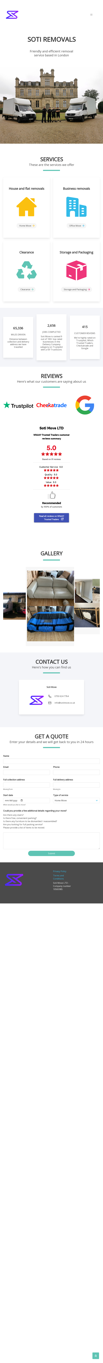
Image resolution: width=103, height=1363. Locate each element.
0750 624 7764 (62, 696)
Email (5, 767)
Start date (8, 795)
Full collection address (14, 779)
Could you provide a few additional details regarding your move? (35, 810)
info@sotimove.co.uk (65, 702)
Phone (56, 767)
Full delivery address (63, 779)
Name (6, 756)
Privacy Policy (59, 871)
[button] (91, 14)
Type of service (60, 795)
